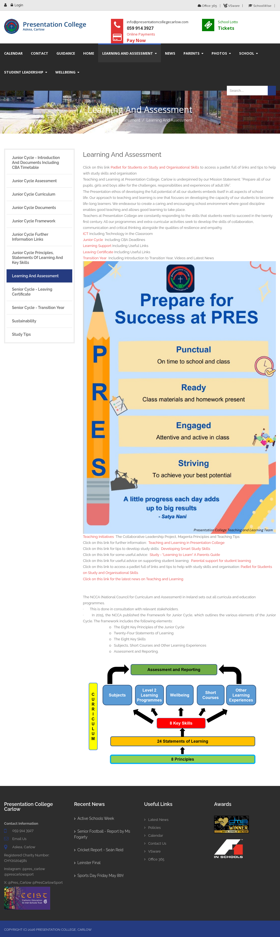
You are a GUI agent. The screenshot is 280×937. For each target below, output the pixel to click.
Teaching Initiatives (98, 537)
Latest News (156, 820)
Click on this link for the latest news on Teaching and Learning (133, 579)
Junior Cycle (93, 240)
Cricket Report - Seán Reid (99, 850)
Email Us (19, 839)
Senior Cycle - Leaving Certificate (32, 291)
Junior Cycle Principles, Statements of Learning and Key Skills (37, 258)
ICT (85, 234)
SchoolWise (259, 6)
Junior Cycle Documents (34, 207)
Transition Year (95, 258)
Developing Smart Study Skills (185, 549)
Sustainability (24, 321)
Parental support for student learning (221, 561)
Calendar (153, 835)
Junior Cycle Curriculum (33, 194)
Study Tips (21, 334)
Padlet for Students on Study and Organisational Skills (155, 167)
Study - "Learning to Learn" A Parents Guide (185, 555)
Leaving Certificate (98, 252)
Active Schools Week (94, 818)
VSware (152, 851)
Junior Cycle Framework (33, 221)
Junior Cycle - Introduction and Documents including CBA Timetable (36, 162)
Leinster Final (87, 863)
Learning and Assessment (117, 120)
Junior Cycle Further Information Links (30, 236)
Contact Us (155, 843)
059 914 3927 (23, 831)
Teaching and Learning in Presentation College (186, 543)
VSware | (234, 6)
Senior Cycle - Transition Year (38, 307)
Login (18, 5)
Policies (152, 828)
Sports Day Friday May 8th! (99, 875)
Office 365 (207, 6)
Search (272, 90)
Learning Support (97, 246)
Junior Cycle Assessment (34, 181)
